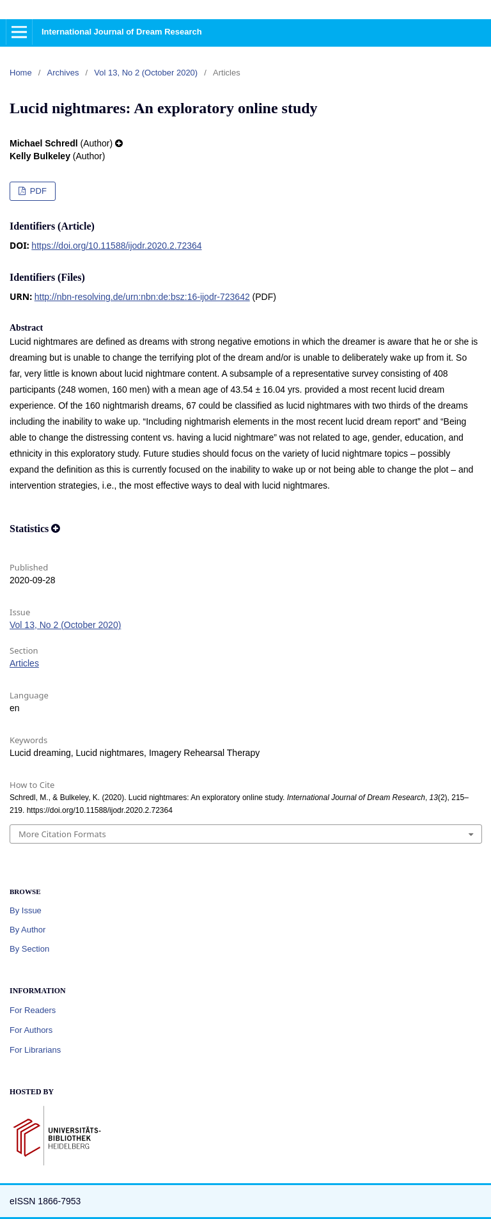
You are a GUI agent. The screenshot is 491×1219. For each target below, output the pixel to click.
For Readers (33, 1010)
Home (21, 72)
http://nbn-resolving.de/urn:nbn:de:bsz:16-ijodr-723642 (142, 297)
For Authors (31, 1030)
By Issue (26, 910)
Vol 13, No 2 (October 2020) (146, 72)
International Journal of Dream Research (122, 31)
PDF (37, 191)
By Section (29, 949)
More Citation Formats (62, 834)
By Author (27, 929)
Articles (24, 663)
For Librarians (35, 1050)
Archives (63, 72)
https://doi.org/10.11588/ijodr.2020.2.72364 (116, 245)
